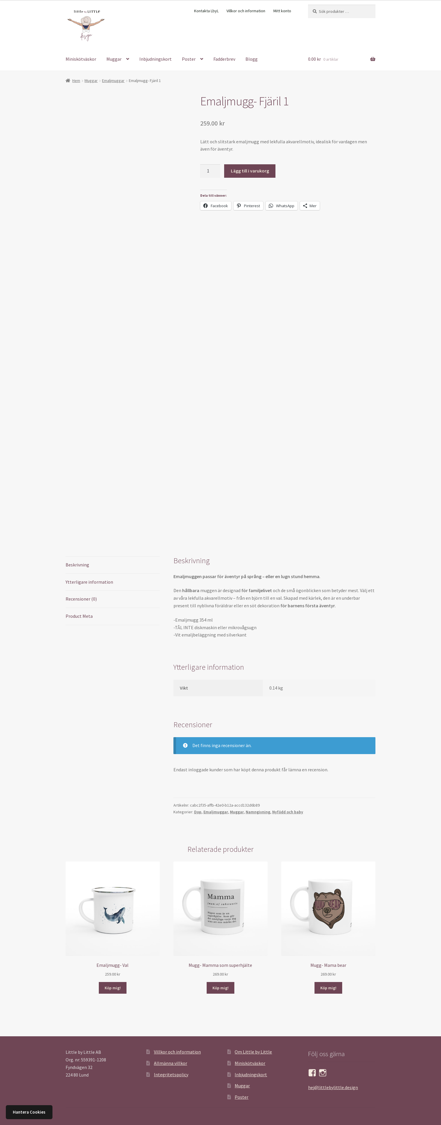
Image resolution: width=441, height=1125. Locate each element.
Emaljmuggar (113, 80)
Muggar (114, 59)
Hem (76, 80)
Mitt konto (282, 10)
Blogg (251, 59)
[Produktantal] (210, 171)
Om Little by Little (253, 1052)
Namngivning (258, 811)
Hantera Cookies (29, 1112)
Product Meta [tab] (79, 616)
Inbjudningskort (155, 59)
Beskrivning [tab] (77, 565)
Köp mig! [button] (113, 987)
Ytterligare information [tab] (89, 582)
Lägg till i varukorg (250, 171)
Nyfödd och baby (287, 811)
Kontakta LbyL (206, 10)
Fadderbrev (224, 59)
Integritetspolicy (171, 1074)
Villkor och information (245, 10)
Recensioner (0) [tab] (81, 599)
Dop (197, 811)
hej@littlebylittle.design (333, 1087)
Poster (189, 59)
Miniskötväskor (81, 59)
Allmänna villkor (170, 1063)
